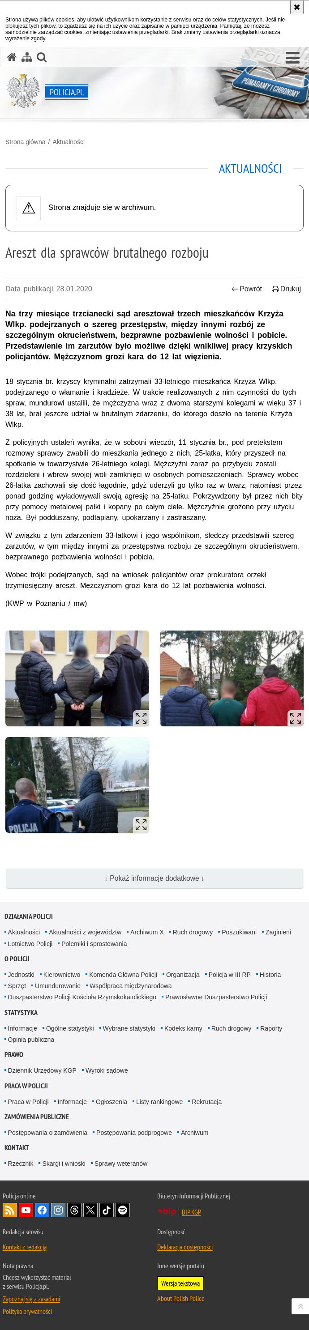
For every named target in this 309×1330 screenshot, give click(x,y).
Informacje (22, 1028)
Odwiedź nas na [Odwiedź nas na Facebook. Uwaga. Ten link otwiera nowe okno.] (42, 1210)
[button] (293, 58)
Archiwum (194, 1132)
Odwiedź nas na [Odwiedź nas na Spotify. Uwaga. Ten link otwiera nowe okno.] (123, 1210)
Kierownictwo (61, 974)
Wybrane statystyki (129, 1028)
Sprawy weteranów (120, 1163)
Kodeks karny (183, 1028)
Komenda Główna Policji (123, 974)
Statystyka (21, 1012)
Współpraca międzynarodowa (131, 985)
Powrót (247, 289)
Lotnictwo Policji (30, 943)
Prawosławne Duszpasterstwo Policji (216, 997)
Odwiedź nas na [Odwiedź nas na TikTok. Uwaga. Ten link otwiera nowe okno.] (106, 1210)
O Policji (17, 958)
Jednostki (21, 974)
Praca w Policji (26, 1086)
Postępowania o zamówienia (47, 1132)
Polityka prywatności (27, 1311)
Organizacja (183, 974)
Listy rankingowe (159, 1101)
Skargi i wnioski (63, 1163)
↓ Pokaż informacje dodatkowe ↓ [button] (154, 878)
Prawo (13, 1054)
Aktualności (68, 141)
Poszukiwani (239, 932)
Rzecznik (21, 1163)
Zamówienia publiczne (36, 1116)
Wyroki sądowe (107, 1070)
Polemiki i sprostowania (94, 943)
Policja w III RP (230, 974)
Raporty (271, 1028)
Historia (270, 974)
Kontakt (16, 1147)
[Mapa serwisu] (26, 57)
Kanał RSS (10, 1210)
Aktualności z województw (85, 932)
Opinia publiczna (31, 1039)
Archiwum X (147, 932)
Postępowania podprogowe (134, 1132)
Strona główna (25, 141)
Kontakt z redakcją (25, 1246)
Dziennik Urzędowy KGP (42, 1070)
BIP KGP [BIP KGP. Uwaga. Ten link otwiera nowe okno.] (191, 1211)
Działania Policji (28, 916)
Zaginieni (278, 932)
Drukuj (286, 289)
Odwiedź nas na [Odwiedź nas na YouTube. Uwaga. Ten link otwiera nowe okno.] (26, 1210)
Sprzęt (17, 985)
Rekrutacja (207, 1101)
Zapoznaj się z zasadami (31, 1298)
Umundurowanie (58, 985)
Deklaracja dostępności (185, 1246)
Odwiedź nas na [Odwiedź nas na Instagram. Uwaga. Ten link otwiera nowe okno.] (58, 1210)
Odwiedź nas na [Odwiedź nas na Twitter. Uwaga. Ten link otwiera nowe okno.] (90, 1210)
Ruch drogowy (193, 932)
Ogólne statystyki (70, 1028)
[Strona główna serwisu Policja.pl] (12, 57)
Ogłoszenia (111, 1101)
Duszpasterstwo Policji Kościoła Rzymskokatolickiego (82, 997)
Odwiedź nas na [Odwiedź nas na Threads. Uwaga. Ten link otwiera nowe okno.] (74, 1210)
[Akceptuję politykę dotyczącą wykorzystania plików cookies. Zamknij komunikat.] (297, 7)
